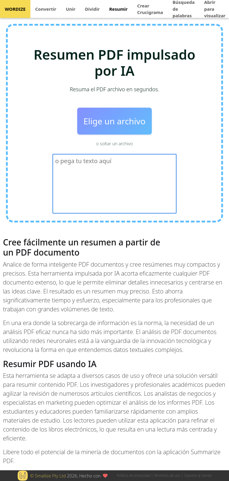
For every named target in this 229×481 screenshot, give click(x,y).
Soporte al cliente (198, 475)
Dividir (92, 9)
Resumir (118, 9)
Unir (70, 9)
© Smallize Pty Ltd (48, 476)
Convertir (45, 9)
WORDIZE (15, 9)
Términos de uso (167, 475)
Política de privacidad (133, 475)
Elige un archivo (114, 121)
